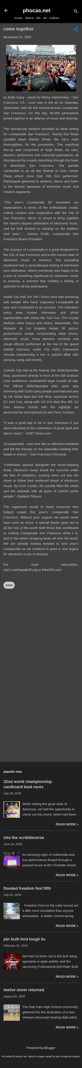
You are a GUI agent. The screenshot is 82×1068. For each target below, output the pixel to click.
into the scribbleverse (23, 837)
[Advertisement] (41, 724)
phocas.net (37, 10)
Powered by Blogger (41, 1048)
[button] (76, 30)
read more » (67, 824)
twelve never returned (23, 990)
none (9, 585)
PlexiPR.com (51, 570)
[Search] (76, 12)
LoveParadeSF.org (23, 570)
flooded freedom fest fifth (27, 888)
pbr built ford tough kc (24, 939)
